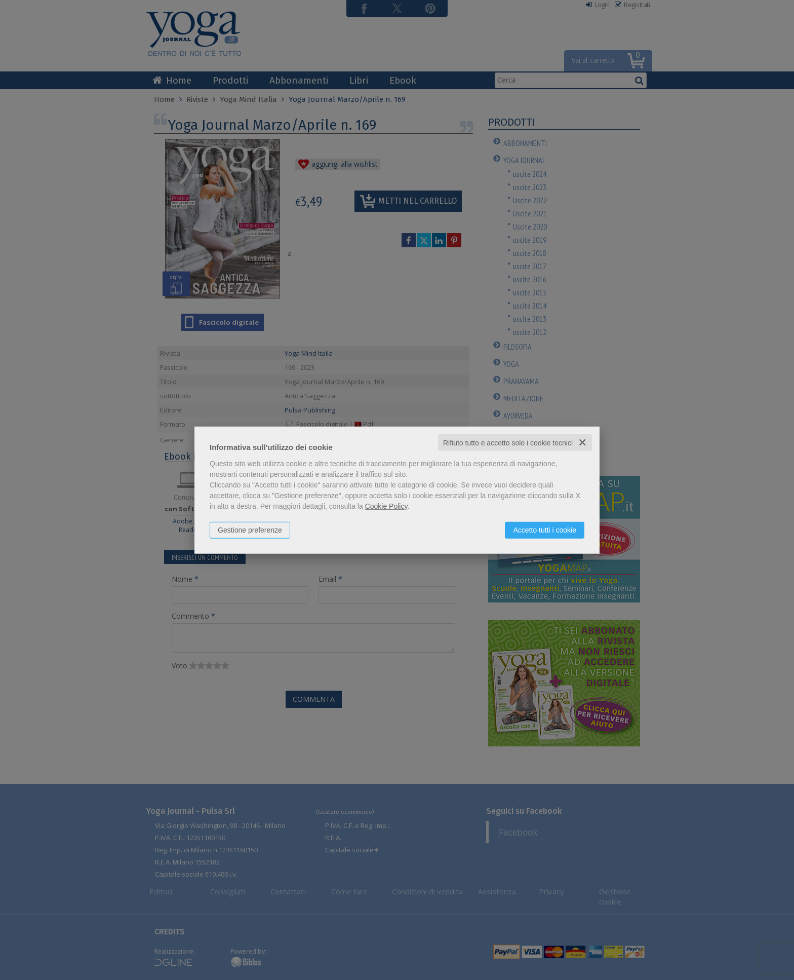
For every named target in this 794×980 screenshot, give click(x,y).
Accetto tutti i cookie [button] (544, 529)
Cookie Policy (386, 506)
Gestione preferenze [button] (250, 529)
